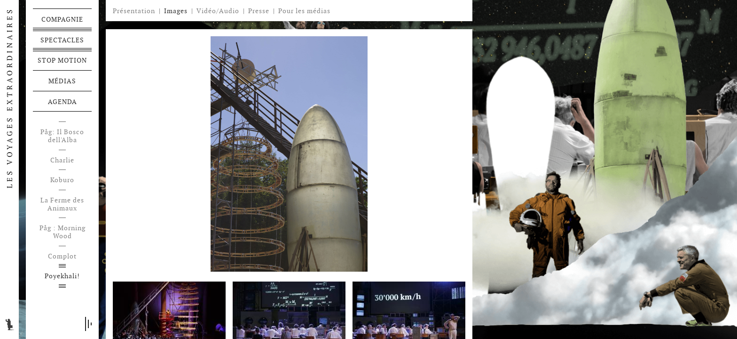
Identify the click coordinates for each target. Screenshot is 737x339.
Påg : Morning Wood (62, 232)
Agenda (62, 101)
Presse (258, 11)
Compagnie (62, 19)
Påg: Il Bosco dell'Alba (62, 136)
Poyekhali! (62, 276)
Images (176, 11)
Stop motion (62, 60)
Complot (62, 256)
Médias (62, 81)
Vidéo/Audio (217, 11)
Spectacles (62, 40)
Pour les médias (304, 11)
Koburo (62, 180)
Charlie (62, 160)
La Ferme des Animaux (62, 204)
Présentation (134, 11)
